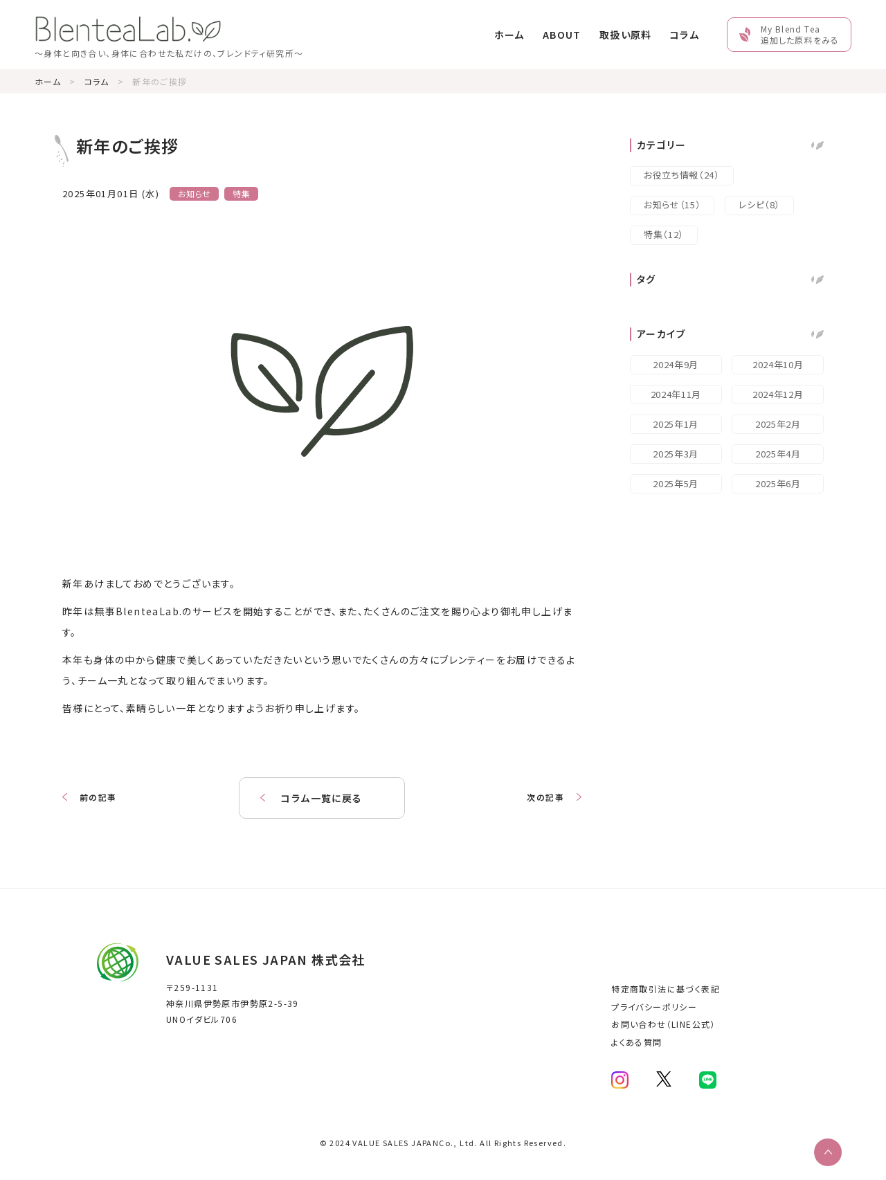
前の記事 (98, 797)
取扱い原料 (625, 35)
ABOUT (562, 35)
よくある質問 (636, 1042)
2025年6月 (778, 483)
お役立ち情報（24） (682, 174)
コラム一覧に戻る (321, 798)
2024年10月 (777, 364)
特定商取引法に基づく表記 (665, 989)
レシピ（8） (759, 204)
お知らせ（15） (672, 204)
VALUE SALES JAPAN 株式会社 (265, 959)
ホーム (509, 35)
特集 (241, 193)
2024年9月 (675, 364)
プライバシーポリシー (654, 1007)
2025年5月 (675, 483)
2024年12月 (777, 394)
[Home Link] (169, 34)
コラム (684, 35)
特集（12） (664, 234)
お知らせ (194, 193)
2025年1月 (675, 423)
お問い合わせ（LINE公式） (663, 1024)
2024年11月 (676, 394)
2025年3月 (675, 453)
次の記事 (545, 797)
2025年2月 (778, 423)
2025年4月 (778, 453)
